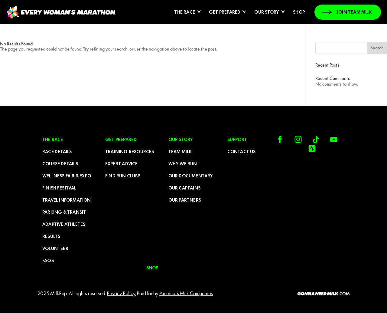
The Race (184, 12)
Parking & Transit (64, 212)
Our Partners (184, 200)
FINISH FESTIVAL (59, 188)
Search (377, 48)
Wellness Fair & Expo (66, 176)
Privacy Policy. (121, 293)
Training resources (129, 151)
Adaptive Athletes (63, 224)
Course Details (60, 163)
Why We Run (182, 163)
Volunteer (55, 248)
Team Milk (180, 151)
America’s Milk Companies (186, 293)
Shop (299, 12)
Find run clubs (122, 176)
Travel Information (66, 200)
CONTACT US (241, 151)
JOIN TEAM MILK (354, 12)
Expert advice (121, 163)
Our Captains (184, 188)
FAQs (48, 260)
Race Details (57, 151)
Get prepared (224, 12)
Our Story (266, 12)
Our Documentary (190, 176)
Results (51, 236)
